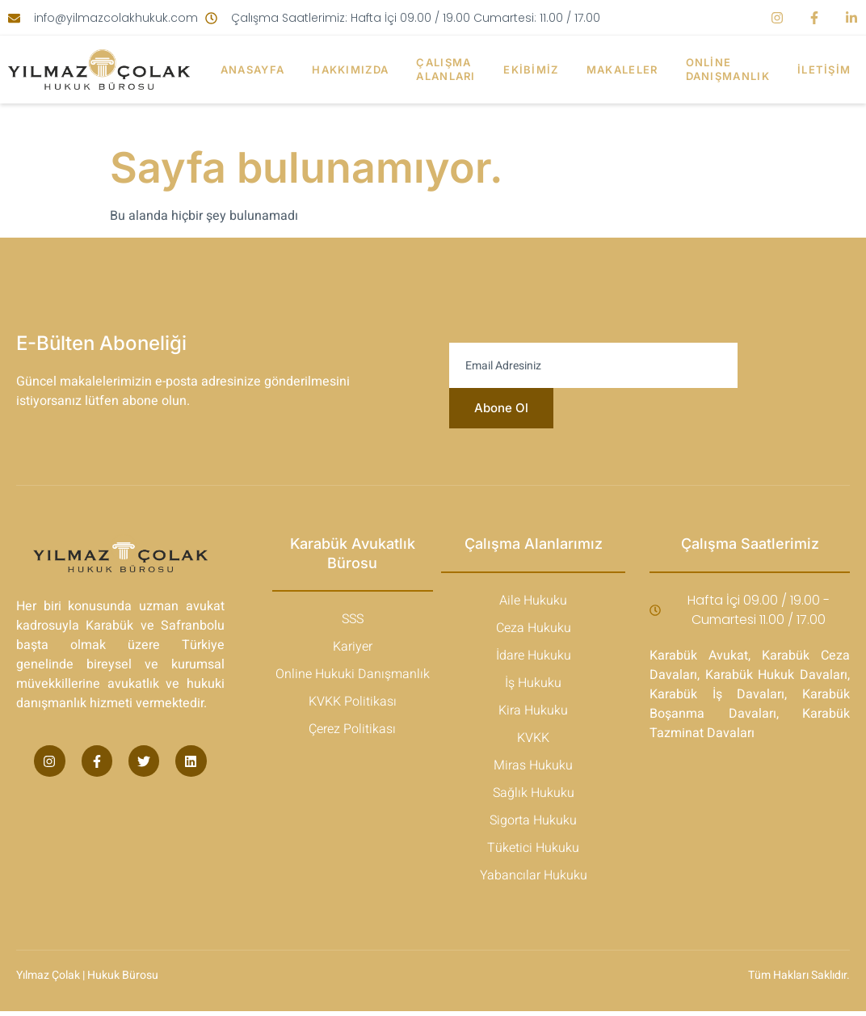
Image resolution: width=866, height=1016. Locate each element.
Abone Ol (501, 411)
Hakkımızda (348, 69)
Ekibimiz (532, 69)
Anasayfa (249, 69)
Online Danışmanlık (732, 69)
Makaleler (625, 69)
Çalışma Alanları (445, 69)
